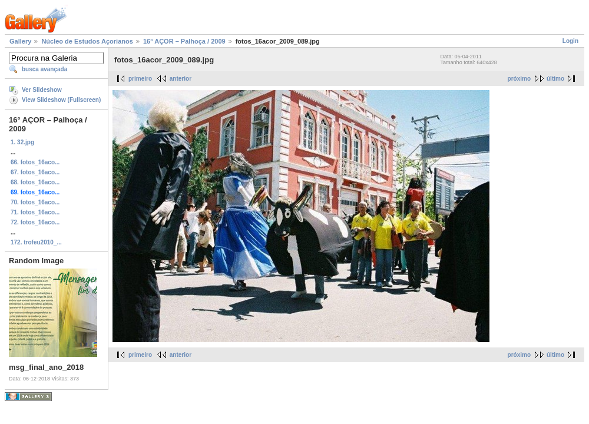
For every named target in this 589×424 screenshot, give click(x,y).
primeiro (140, 78)
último (555, 78)
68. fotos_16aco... (35, 182)
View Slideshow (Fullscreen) (61, 100)
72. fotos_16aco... (35, 222)
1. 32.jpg (22, 142)
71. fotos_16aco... (35, 212)
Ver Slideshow (42, 90)
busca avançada (44, 69)
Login (570, 41)
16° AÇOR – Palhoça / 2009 (184, 41)
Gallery (20, 41)
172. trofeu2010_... (36, 242)
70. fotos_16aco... (35, 202)
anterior (180, 78)
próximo (519, 78)
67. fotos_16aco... (35, 172)
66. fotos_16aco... (35, 162)
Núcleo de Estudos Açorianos (87, 41)
